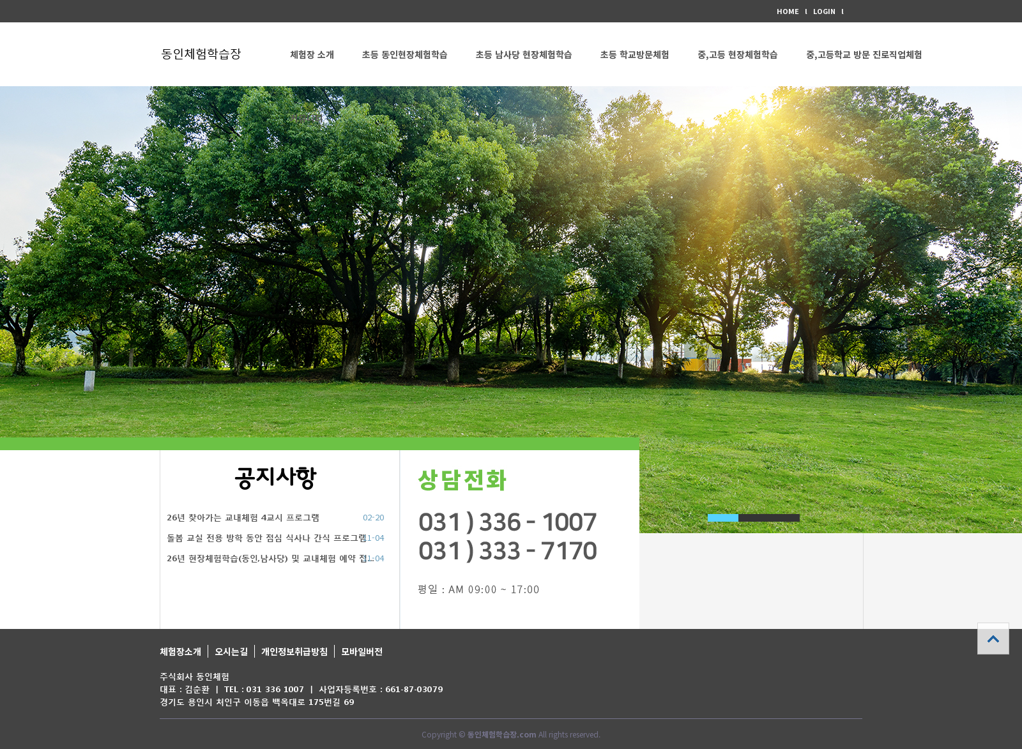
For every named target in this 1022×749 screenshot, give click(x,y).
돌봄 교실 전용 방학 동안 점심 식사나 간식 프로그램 (267, 538)
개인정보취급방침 (294, 651)
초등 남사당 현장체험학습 (524, 54)
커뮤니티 (306, 118)
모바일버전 (362, 651)
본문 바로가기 (0, 0)
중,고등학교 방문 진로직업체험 (864, 54)
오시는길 (231, 651)
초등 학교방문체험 (634, 54)
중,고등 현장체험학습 (738, 54)
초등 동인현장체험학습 (405, 54)
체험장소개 (180, 651)
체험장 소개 (312, 54)
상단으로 (993, 638)
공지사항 (275, 478)
